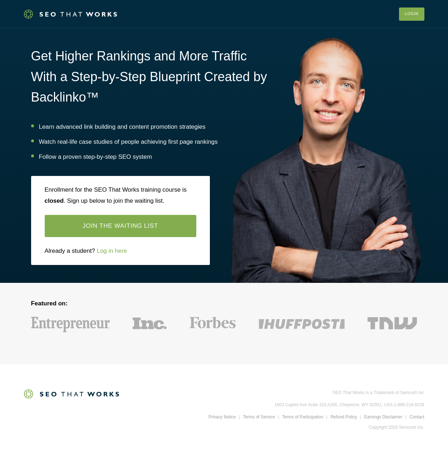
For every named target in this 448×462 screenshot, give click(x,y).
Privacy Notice (222, 417)
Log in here (112, 251)
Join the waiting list (120, 226)
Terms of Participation (302, 417)
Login (411, 14)
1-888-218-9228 (409, 405)
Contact (416, 417)
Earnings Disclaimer (383, 417)
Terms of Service (259, 417)
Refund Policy (343, 417)
